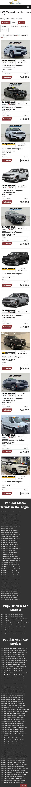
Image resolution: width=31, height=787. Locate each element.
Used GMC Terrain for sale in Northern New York (12, 729)
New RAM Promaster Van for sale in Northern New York (14, 618)
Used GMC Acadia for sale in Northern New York (12, 731)
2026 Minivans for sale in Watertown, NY (11, 516)
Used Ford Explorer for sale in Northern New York (13, 748)
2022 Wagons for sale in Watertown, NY (10, 560)
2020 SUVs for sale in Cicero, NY (9, 570)
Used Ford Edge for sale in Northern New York (12, 752)
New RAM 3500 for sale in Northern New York (12, 620)
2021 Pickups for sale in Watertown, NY (10, 566)
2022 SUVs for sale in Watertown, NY (10, 552)
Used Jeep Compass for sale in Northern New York (13, 715)
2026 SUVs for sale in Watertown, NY (10, 514)
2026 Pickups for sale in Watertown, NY (10, 512)
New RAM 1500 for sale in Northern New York (12, 614)
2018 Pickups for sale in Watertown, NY (10, 593)
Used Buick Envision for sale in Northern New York (13, 780)
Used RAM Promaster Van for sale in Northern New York (14, 672)
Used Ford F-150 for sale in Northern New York (12, 737)
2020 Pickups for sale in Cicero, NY (9, 574)
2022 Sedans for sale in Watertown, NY (10, 558)
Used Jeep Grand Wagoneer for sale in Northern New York (15, 711)
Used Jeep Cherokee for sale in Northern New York (13, 717)
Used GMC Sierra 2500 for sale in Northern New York (14, 733)
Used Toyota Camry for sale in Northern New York (13, 662)
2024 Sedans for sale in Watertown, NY (10, 536)
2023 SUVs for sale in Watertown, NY (10, 542)
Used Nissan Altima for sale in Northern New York (13, 681)
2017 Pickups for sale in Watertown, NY (10, 599)
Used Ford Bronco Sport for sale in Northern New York (14, 746)
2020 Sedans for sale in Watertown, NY (10, 579)
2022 (21, 22)
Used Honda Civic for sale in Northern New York (12, 725)
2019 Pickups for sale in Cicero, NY (9, 585)
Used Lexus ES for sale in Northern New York (12, 699)
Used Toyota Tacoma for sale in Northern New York (13, 658)
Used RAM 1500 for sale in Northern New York (12, 668)
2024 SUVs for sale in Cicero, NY (9, 528)
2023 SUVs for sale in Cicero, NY (9, 540)
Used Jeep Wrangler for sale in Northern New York (13, 713)
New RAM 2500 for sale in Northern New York (12, 616)
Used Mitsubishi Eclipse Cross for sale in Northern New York (14, 687)
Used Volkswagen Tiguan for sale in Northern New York (14, 650)
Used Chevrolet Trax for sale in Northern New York (13, 770)
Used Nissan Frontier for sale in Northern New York (13, 683)
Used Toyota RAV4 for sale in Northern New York (12, 656)
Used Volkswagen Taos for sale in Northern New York (14, 654)
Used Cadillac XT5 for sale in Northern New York (12, 776)
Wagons (5, 22)
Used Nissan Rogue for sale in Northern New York (13, 676)
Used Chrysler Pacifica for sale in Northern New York (13, 754)
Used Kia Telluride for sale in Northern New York (12, 707)
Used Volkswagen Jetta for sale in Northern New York (14, 652)
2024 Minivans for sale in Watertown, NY (11, 538)
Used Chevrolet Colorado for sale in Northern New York (14, 768)
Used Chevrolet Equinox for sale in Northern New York (14, 758)
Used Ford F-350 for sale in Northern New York (12, 744)
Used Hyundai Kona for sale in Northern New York (13, 719)
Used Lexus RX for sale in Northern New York (12, 697)
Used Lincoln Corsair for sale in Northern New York (13, 695)
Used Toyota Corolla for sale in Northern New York (13, 664)
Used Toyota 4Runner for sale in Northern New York (13, 666)
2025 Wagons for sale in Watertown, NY (10, 526)
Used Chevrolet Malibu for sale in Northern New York (13, 766)
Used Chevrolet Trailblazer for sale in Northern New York (14, 764)
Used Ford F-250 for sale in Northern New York (12, 741)
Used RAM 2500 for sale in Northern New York (12, 670)
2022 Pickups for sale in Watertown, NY (10, 556)
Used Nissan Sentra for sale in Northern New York (13, 678)
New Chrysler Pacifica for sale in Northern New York (13, 633)
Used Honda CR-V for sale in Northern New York (12, 723)
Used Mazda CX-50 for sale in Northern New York (13, 691)
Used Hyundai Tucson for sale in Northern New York (13, 721)
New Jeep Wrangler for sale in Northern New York (13, 626)
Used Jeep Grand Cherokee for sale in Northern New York (15, 709)
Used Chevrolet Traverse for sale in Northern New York (14, 760)
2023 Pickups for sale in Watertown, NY (10, 544)
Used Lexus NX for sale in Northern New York (12, 701)
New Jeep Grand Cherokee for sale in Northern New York (15, 622)
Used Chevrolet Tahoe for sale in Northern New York (13, 762)
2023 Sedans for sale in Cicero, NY (9, 546)
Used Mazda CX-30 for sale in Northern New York (13, 693)
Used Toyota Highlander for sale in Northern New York (14, 660)
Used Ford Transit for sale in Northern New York (12, 750)
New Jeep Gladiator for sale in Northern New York (13, 629)
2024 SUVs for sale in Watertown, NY (10, 530)
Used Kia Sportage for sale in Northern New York (13, 703)
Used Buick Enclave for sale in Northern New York (13, 782)
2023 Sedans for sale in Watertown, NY (10, 548)
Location (5, 26)
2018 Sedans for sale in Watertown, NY (10, 595)
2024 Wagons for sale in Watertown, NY (10, 534)
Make (14, 22)
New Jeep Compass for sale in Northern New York (13, 624)
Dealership (15, 26)
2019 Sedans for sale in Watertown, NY (10, 589)
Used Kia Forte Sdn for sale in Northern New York (13, 705)
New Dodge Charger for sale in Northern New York (13, 631)
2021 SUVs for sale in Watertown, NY (10, 564)
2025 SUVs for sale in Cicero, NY (9, 518)
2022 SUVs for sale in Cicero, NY (9, 550)
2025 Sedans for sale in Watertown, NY (10, 524)
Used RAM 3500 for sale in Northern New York (12, 674)
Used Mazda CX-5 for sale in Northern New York (12, 689)
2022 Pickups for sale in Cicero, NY (9, 554)
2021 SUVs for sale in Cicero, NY (9, 562)
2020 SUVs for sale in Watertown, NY (10, 572)
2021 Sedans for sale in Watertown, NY (10, 568)
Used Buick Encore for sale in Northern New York (13, 778)
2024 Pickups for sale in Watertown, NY (10, 532)
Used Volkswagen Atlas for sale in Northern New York (14, 648)
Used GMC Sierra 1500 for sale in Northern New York (14, 727)
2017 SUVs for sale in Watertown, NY (10, 597)
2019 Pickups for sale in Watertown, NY (10, 587)
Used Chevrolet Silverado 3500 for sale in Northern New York (14, 773)
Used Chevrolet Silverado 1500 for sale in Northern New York (14, 756)
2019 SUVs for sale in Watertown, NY (10, 583)
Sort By (4, 30)
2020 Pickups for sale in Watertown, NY (10, 577)
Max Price (25, 26)
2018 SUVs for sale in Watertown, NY (10, 591)
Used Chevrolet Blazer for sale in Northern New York (13, 774)
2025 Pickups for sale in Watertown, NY (10, 522)
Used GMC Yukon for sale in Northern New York (12, 735)
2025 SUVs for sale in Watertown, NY (10, 520)
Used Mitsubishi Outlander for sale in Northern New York (14, 685)
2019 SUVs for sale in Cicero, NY (9, 581)
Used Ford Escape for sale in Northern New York (12, 739)
